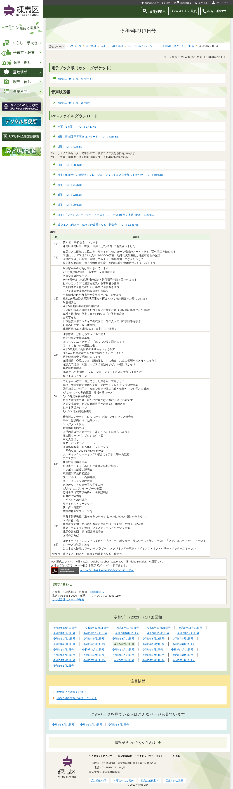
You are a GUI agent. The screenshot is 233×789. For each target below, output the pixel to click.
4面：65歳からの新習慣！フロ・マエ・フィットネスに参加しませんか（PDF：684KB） (111, 174)
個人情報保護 (125, 756)
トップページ (73, 46)
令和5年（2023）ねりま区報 (178, 46)
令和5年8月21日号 (63, 724)
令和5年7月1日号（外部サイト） (77, 78)
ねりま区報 (116, 46)
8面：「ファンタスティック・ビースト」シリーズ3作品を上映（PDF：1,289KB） (107, 214)
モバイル (203, 2)
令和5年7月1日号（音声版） (75, 102)
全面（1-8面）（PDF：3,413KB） (78, 126)
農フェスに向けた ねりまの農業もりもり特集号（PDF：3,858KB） (99, 224)
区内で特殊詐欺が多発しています (77, 698)
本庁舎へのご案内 (124, 780)
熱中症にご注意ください (71, 692)
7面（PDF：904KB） (71, 204)
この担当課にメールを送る (68, 599)
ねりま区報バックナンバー (143, 46)
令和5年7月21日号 (91, 724)
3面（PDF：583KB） (71, 164)
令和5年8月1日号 (118, 724)
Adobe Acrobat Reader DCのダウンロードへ (92, 570)
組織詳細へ (97, 591)
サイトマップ (223, 2)
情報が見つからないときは (135, 742)
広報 (103, 46)
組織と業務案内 (149, 780)
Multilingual (185, 2)
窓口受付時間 (98, 780)
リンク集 (175, 756)
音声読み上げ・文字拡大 (157, 2)
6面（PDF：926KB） (71, 194)
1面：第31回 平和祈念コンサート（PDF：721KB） (88, 136)
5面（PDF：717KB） (71, 184)
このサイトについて (101, 756)
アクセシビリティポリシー (151, 756)
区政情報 (91, 46)
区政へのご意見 (174, 780)
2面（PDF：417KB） (71, 146)
